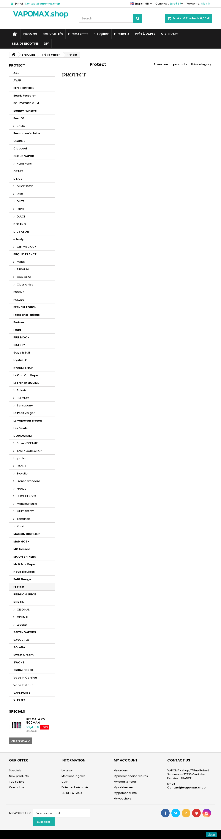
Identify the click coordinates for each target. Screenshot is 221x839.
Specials (17, 711)
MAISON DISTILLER (26, 534)
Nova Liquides (24, 572)
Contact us (16, 787)
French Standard (28, 481)
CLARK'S (19, 141)
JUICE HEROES (26, 496)
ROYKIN (18, 602)
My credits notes (125, 782)
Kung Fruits (24, 164)
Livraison (68, 770)
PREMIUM (22, 269)
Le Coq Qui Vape (25, 375)
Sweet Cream (23, 655)
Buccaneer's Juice (26, 133)
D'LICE (17, 179)
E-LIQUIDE (101, 34)
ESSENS (18, 292)
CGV (65, 782)
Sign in (205, 3)
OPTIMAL (22, 617)
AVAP (17, 80)
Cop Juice (23, 277)
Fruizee (18, 322)
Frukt (17, 330)
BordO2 (19, 118)
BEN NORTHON (24, 88)
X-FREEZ (19, 700)
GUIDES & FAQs (72, 793)
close (211, 834)
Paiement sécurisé (75, 787)
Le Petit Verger (24, 413)
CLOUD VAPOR (23, 156)
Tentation (23, 519)
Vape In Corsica (25, 678)
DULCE (20, 216)
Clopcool (20, 148)
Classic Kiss (24, 284)
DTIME (20, 209)
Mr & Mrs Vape (24, 564)
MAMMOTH (21, 541)
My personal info (125, 793)
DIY (46, 43)
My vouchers (122, 798)
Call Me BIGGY (26, 247)
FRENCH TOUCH (24, 307)
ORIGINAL (22, 609)
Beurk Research (24, 96)
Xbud (20, 526)
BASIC (20, 126)
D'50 (19, 194)
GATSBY (19, 345)
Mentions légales (73, 776)
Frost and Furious (26, 315)
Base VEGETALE (27, 443)
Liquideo (19, 458)
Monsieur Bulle (26, 504)
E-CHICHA (121, 34)
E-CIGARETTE (78, 34)
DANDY (21, 466)
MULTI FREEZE (25, 511)
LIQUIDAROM (22, 436)
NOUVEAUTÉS (53, 34)
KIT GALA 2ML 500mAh (36, 721)
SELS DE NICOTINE (25, 43)
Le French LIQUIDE (26, 383)
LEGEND (21, 625)
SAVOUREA (21, 640)
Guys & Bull (21, 353)
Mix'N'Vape (169, 34)
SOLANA (19, 647)
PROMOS (30, 34)
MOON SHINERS (24, 557)
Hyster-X (20, 360)
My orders (121, 770)
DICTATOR (21, 232)
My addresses (124, 787)
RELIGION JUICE (24, 594)
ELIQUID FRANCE (24, 254)
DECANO (19, 224)
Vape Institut (23, 685)
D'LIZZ (20, 201)
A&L (16, 73)
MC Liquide (21, 549)
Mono (20, 262)
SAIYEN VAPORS (24, 632)
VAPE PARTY (21, 693)
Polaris (21, 390)
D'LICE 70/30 (24, 186)
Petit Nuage (22, 579)
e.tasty (18, 239)
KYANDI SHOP (23, 368)
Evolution (22, 473)
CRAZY (18, 171)
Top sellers (16, 782)
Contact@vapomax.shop (186, 787)
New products (19, 776)
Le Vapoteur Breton (27, 421)
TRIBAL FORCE (23, 670)
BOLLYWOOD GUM (26, 103)
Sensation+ (24, 405)
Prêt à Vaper (145, 34)
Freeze (21, 489)
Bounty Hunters (24, 111)
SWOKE (18, 662)
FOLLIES (18, 300)
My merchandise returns (131, 776)
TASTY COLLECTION (29, 451)
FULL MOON (21, 337)
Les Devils (20, 428)
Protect (18, 587)
